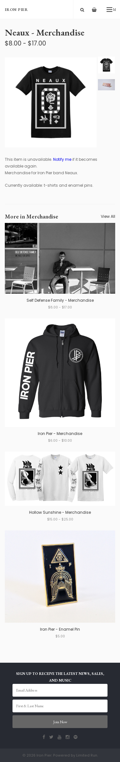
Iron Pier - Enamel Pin (60, 629)
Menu (111, 9)
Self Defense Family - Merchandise (60, 300)
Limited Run (86, 755)
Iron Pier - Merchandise (60, 433)
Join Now (60, 722)
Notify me (62, 159)
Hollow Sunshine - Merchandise (60, 512)
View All (108, 216)
